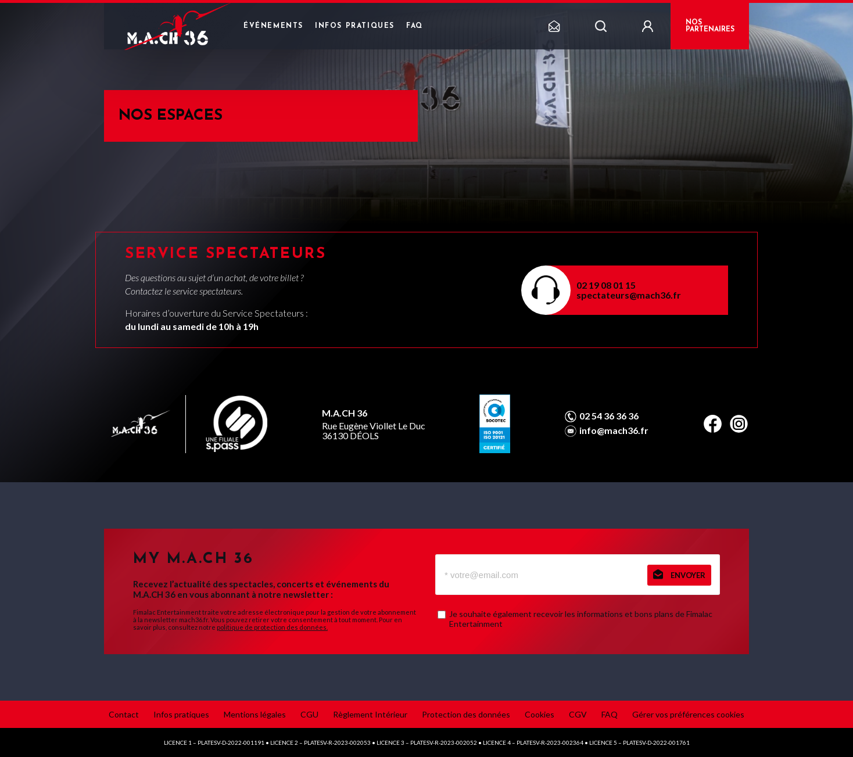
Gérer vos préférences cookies (688, 714)
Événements (273, 26)
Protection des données (466, 714)
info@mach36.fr (613, 430)
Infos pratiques (355, 26)
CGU (309, 714)
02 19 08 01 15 (606, 285)
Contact (124, 714)
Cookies (539, 714)
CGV (578, 714)
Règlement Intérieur (370, 714)
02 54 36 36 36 (609, 416)
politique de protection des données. (272, 627)
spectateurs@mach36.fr (628, 295)
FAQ (414, 26)
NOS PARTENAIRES (710, 26)
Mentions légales (255, 714)
